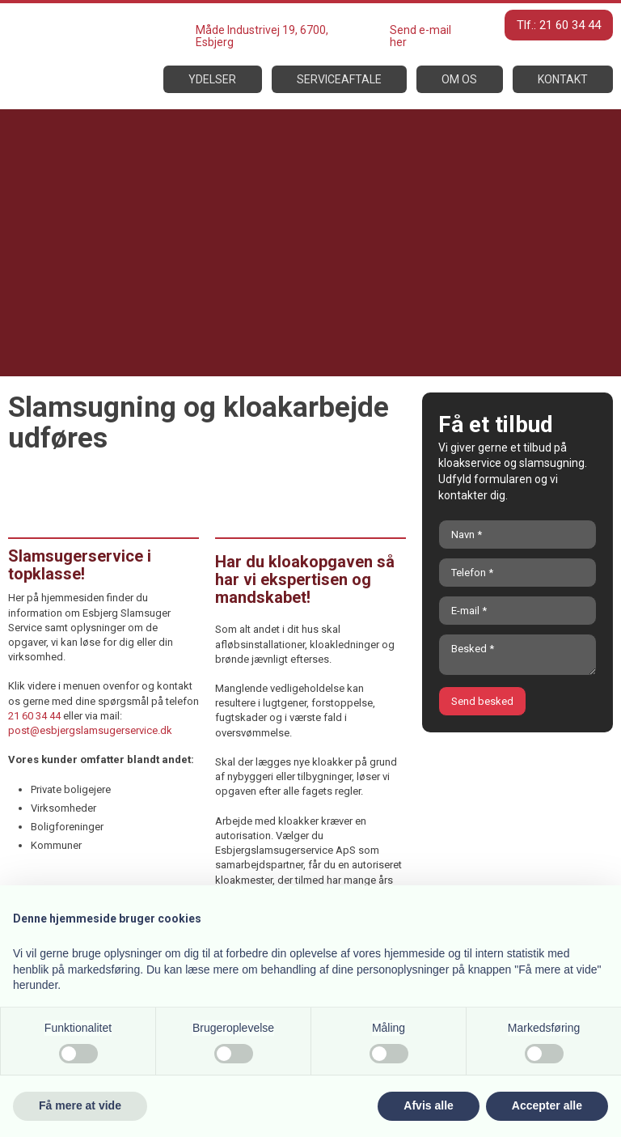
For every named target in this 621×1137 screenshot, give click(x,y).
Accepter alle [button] (547, 1105)
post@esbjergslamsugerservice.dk (90, 730)
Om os (459, 79)
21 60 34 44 (34, 716)
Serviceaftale (339, 79)
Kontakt (563, 79)
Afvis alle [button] (428, 1105)
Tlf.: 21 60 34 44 (559, 25)
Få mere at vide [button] (80, 1105)
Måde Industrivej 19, (247, 29)
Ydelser (212, 79)
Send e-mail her (420, 36)
